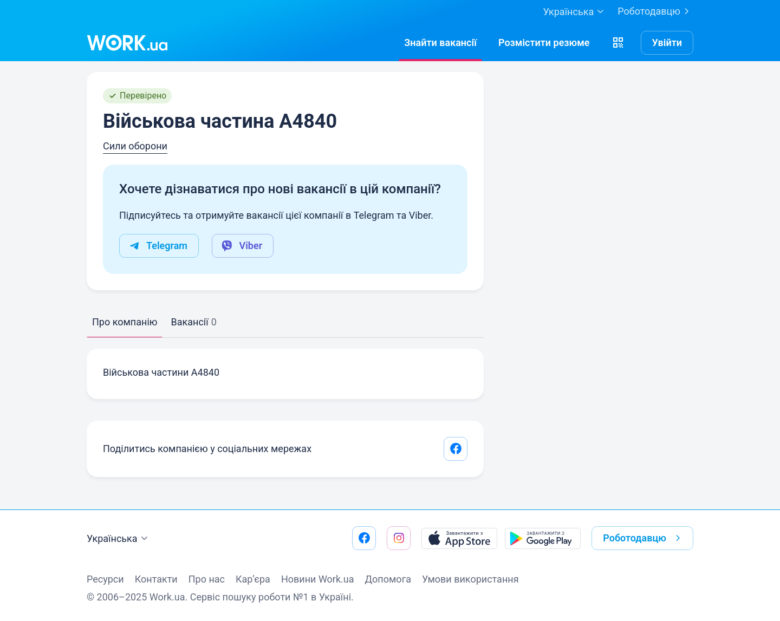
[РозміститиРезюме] (544, 42)
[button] (618, 42)
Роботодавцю (655, 11)
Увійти (667, 42)
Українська (119, 538)
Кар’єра (253, 579)
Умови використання (470, 579)
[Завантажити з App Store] (459, 538)
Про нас (206, 579)
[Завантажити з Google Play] (543, 538)
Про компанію (124, 322)
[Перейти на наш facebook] (364, 538)
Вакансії (193, 322)
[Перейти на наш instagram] (399, 538)
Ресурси (105, 579)
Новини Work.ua (317, 579)
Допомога (388, 579)
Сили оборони (135, 146)
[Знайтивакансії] (440, 42)
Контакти (156, 579)
